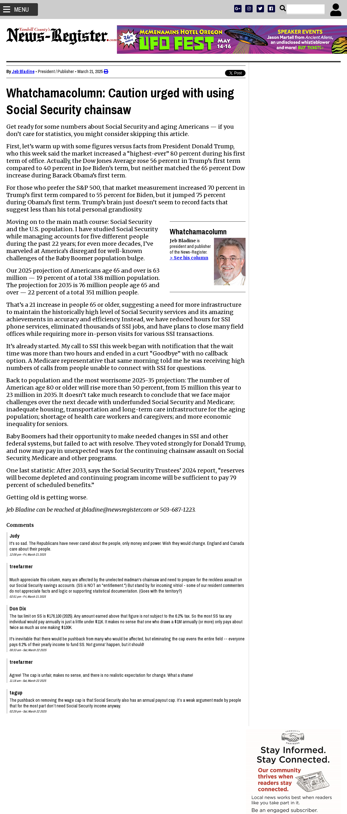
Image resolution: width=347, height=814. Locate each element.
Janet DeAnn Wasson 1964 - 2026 (287, 450)
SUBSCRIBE (262, 188)
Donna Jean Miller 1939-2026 (282, 546)
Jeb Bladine (23, 71)
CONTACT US (305, 213)
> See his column (183, 258)
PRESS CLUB (306, 188)
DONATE (327, 188)
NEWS (267, 204)
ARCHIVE (316, 204)
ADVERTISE (284, 188)
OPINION (299, 204)
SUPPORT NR (280, 213)
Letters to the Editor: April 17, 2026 (287, 509)
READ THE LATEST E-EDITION (293, 196)
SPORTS (282, 204)
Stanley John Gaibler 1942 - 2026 (286, 473)
